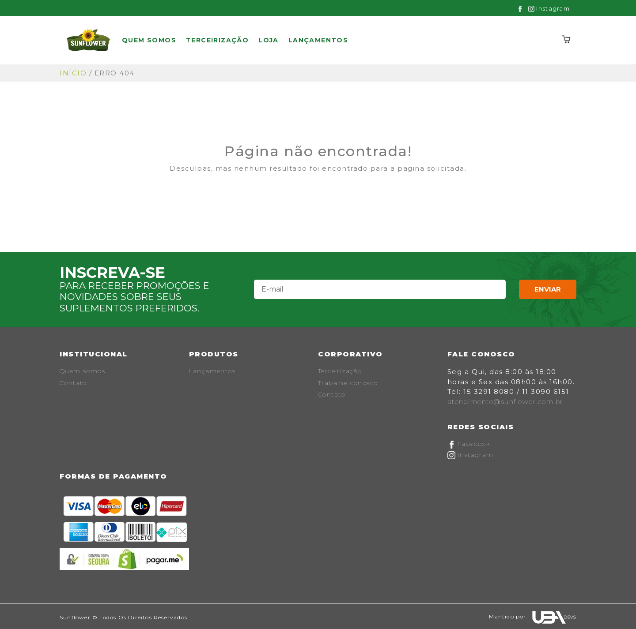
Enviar (547, 289)
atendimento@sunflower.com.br (505, 401)
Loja (268, 40)
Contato (73, 383)
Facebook (469, 444)
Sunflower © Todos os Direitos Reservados (123, 617)
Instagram (549, 8)
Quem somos (149, 40)
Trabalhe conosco (348, 383)
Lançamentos (318, 40)
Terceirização (217, 40)
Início (73, 73)
